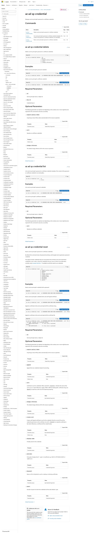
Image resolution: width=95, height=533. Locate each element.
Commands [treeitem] (7, 71)
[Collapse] (15, 8)
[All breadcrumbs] (26, 10)
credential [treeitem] (9, 88)
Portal (80, 5)
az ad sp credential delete (84, 13)
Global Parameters (30, 161)
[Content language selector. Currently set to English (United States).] (7, 531)
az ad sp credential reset (84, 17)
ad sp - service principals (45, 9)
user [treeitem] (6, 91)
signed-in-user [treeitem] (8, 82)
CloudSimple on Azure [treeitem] (8, 167)
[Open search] (89, 2)
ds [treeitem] (6, 78)
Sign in (92, 1)
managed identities (36, 263)
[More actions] (68, 10)
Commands (81, 12)
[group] (47, 75)
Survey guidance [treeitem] (6, 29)
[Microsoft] (2, 2)
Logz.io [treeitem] (5, 289)
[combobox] (9, 11)
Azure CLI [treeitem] (4, 16)
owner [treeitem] (8, 89)
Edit (68, 47)
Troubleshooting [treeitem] (6, 31)
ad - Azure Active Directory (34, 9)
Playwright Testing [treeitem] (7, 351)
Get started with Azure (88, 5)
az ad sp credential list (83, 15)
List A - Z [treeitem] (5, 34)
